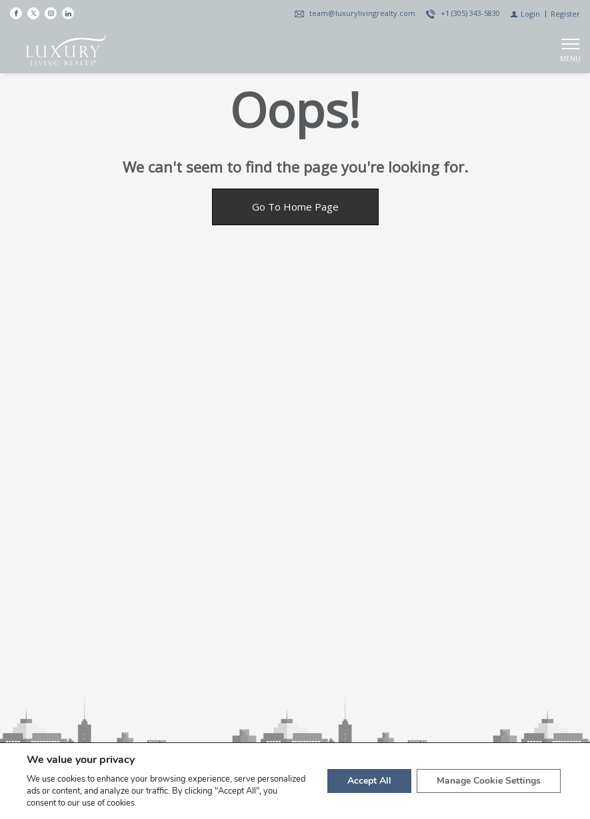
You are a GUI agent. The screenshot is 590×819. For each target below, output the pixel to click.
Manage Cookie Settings (489, 780)
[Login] (525, 14)
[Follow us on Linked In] (68, 13)
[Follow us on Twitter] (33, 13)
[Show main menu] (570, 50)
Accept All (369, 780)
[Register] (565, 14)
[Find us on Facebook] (16, 13)
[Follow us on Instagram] (51, 13)
